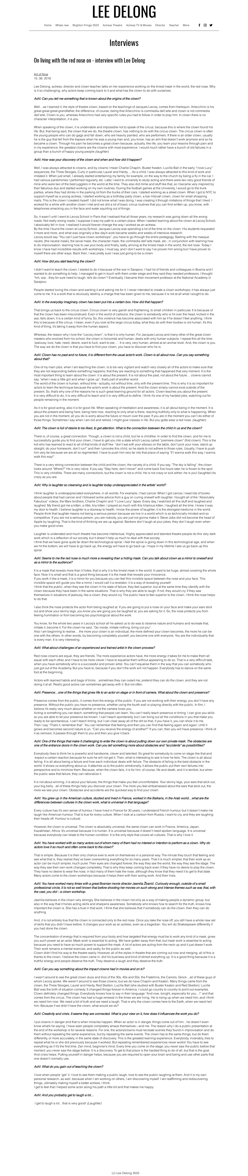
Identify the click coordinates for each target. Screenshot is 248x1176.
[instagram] (205, 25)
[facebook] (199, 25)
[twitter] (211, 25)
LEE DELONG (124, 11)
